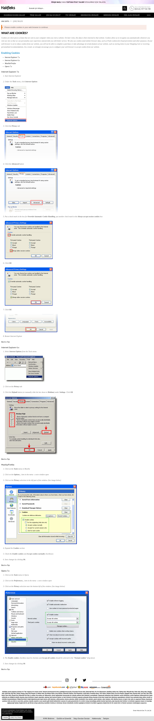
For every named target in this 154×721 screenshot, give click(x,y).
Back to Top (5, 342)
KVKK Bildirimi (48, 718)
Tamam (5, 717)
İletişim (106, 718)
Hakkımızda (96, 718)
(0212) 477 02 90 (143, 9)
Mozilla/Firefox (10, 63)
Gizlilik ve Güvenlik (64, 718)
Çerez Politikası (16, 717)
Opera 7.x (8, 66)
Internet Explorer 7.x (12, 57)
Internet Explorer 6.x (12, 60)
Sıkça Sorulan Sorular (82, 718)
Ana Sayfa (5, 21)
